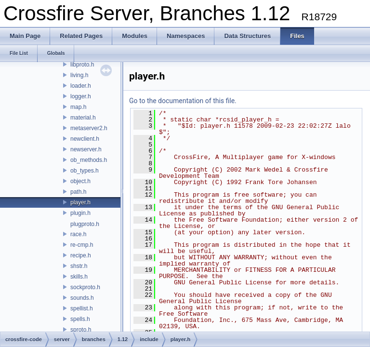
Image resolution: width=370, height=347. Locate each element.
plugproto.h (84, 224)
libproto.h (82, 64)
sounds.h (82, 297)
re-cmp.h (81, 244)
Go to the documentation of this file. (183, 101)
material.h (83, 117)
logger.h (80, 96)
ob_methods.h (88, 160)
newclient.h (84, 138)
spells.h (80, 319)
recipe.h (80, 255)
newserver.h (86, 149)
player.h (80, 202)
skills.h (79, 276)
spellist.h (81, 308)
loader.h (80, 85)
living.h (79, 75)
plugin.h (80, 213)
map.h (78, 107)
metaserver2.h (88, 128)
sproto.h (80, 329)
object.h (80, 181)
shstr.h (78, 266)
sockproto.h (85, 287)
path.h (78, 191)
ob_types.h (84, 170)
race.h (78, 234)
